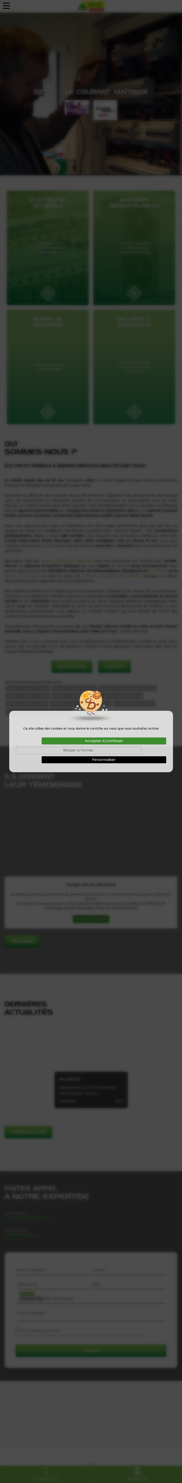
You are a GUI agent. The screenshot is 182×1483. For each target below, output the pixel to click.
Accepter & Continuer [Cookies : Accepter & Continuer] (104, 740)
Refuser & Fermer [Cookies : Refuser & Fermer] (78, 750)
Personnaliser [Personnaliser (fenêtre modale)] (104, 759)
